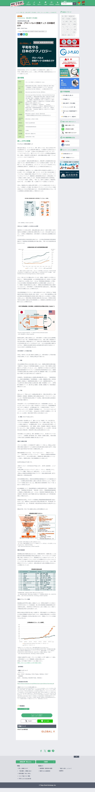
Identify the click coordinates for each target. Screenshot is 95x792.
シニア (63, 29)
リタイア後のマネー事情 (24, 776)
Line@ (66, 1)
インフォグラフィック (66, 32)
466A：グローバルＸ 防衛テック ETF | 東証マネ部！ (29, 662)
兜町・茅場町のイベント (68, 157)
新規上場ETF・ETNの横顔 (69, 103)
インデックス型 (21, 709)
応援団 (45, 4)
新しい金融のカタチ (23, 768)
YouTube (64, 1)
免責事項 (61, 770)
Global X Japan (38, 31)
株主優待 (68, 18)
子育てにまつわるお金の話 (25, 778)
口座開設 (74, 24)
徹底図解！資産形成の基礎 (46, 768)
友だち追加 (46, 721)
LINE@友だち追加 (69, 129)
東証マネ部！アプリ (70, 125)
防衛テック (44, 31)
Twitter (63, 1)
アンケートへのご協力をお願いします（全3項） (37, 715)
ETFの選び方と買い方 (68, 95)
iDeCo (63, 18)
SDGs (74, 32)
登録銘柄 (57, 4)
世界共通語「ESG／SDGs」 (25, 773)
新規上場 (27, 31)
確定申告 (64, 24)
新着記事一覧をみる (25, 762)
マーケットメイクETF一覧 (69, 107)
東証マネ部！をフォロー (71, 132)
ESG (68, 29)
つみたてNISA (65, 21)
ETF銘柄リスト (66, 99)
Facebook (61, 1)
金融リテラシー (71, 34)
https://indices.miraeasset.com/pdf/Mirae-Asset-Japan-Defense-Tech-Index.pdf (35, 683)
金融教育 (74, 18)
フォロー (30, 721)
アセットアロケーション (67, 26)
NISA (71, 21)
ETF (23, 31)
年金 (75, 21)
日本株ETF (32, 31)
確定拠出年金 (71, 16)
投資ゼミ (39, 4)
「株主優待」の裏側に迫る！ (25, 771)
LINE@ (53, 751)
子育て (69, 24)
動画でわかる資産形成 (45, 771)
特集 (34, 4)
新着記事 (28, 4)
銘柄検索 (51, 4)
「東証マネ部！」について (71, 1)
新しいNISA (64, 16)
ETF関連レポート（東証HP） (70, 116)
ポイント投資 (73, 29)
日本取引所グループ (67, 153)
